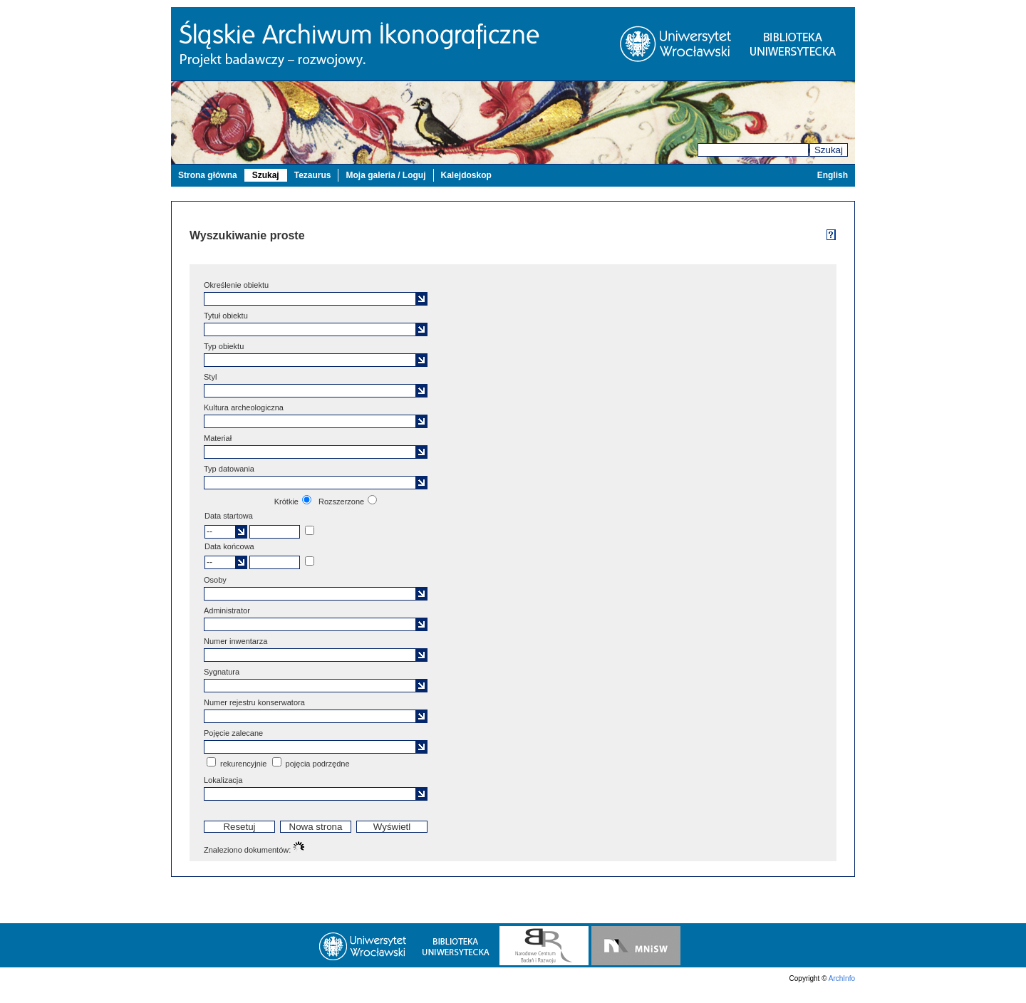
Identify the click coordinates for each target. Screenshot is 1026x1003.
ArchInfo (842, 978)
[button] (421, 299)
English (832, 175)
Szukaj (828, 150)
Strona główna (207, 175)
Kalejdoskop (466, 175)
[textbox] (311, 299)
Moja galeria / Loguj (385, 175)
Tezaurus (312, 175)
